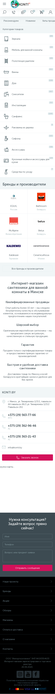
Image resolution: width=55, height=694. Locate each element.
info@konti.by (15, 447)
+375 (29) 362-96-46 (30, 427)
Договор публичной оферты (27, 685)
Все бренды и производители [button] (27, 268)
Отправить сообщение (27, 568)
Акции (27, 600)
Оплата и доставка (27, 629)
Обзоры (27, 610)
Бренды (27, 591)
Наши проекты (27, 581)
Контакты (27, 648)
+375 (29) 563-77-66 (30, 416)
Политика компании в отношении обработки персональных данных (27, 681)
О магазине (27, 639)
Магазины (27, 620)
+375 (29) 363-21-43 (30, 438)
